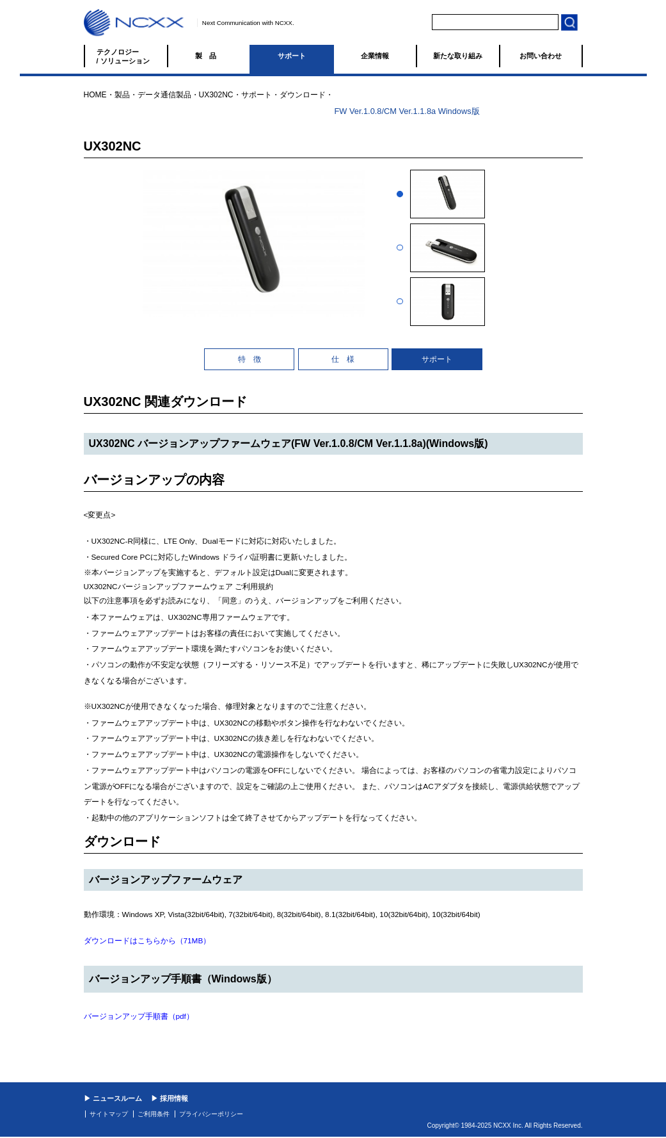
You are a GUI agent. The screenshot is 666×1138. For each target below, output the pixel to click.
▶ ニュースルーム (113, 1098)
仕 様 (342, 359)
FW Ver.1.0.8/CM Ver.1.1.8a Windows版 (407, 111)
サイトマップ (109, 1114)
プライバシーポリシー (211, 1114)
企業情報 (375, 56)
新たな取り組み (457, 56)
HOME (95, 94)
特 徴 (249, 359)
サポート (292, 56)
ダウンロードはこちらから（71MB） (147, 940)
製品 (209, 56)
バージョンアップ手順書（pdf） (139, 1016)
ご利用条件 (154, 1114)
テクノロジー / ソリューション (123, 56)
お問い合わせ (540, 56)
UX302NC (216, 94)
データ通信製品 (164, 94)
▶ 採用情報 (169, 1098)
